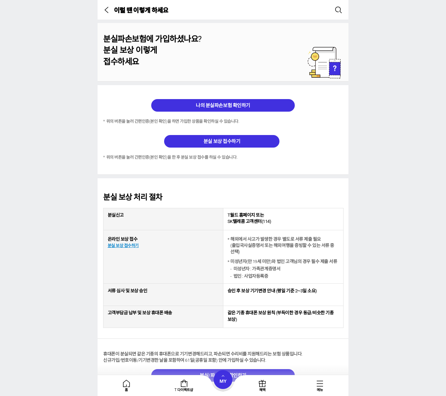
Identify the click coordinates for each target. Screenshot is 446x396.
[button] (108, 10)
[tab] (126, 385)
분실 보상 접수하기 (221, 141)
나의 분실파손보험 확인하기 (223, 105)
